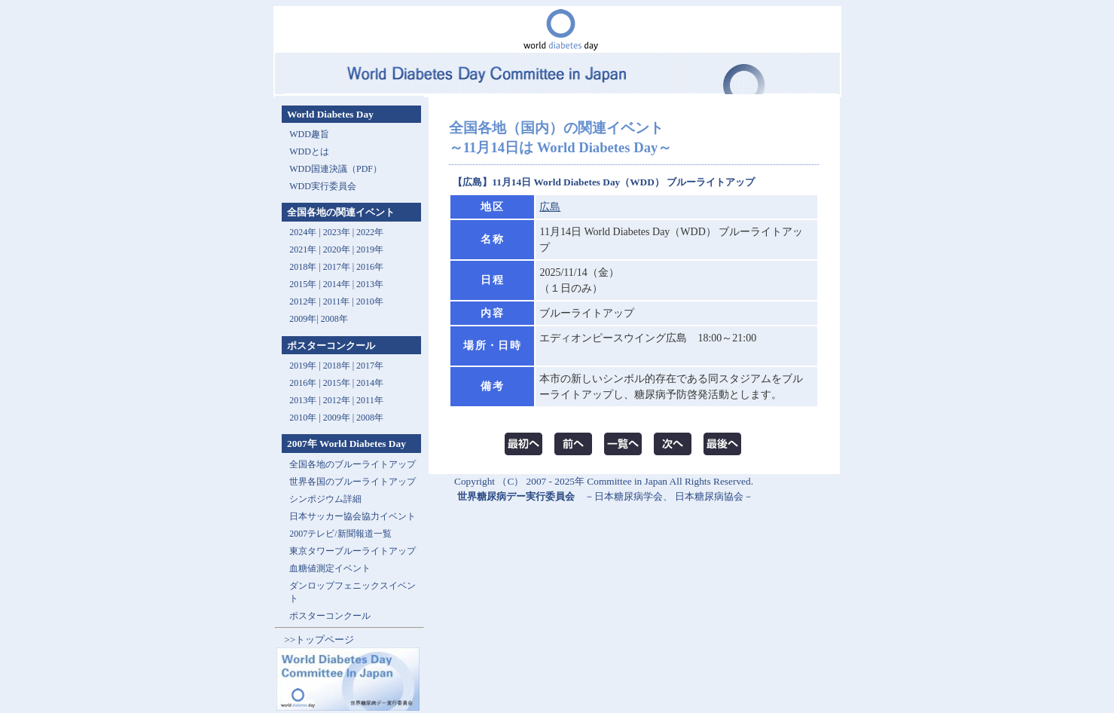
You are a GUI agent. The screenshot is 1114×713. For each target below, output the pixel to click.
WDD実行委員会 (322, 186)
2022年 (369, 232)
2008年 (334, 319)
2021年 (302, 249)
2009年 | (339, 417)
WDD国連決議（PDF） (335, 169)
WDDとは (309, 151)
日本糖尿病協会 (709, 496)
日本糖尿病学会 (628, 496)
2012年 (302, 301)
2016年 (369, 267)
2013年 (369, 284)
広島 (549, 207)
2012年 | (339, 400)
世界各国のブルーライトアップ (352, 481)
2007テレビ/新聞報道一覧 (340, 533)
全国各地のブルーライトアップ (352, 464)
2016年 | (305, 383)
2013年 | (305, 400)
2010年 (369, 301)
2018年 (302, 267)
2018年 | (339, 365)
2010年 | (305, 417)
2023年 (336, 232)
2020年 (336, 249)
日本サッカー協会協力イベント (352, 516)
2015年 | (339, 383)
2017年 (336, 267)
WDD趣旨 (309, 134)
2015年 (302, 284)
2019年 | (305, 365)
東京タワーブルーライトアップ (352, 551)
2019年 (369, 249)
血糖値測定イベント (330, 568)
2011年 (336, 301)
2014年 (336, 284)
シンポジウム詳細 (325, 499)
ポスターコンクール (330, 615)
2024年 (302, 232)
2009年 (302, 319)
